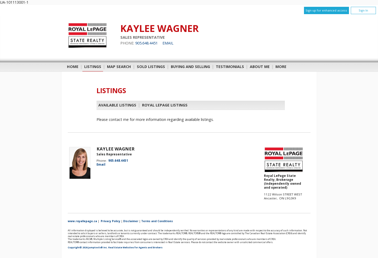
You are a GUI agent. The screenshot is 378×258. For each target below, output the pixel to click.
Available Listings (117, 105)
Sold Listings (151, 66)
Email (167, 43)
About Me (260, 66)
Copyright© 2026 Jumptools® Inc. (88, 247)
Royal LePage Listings (165, 105)
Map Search (119, 66)
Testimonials (230, 66)
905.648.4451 (146, 43)
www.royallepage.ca (82, 221)
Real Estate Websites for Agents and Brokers (135, 247)
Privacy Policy (110, 221)
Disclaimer (130, 221)
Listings (92, 66)
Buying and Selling (190, 66)
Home (72, 66)
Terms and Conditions (157, 221)
